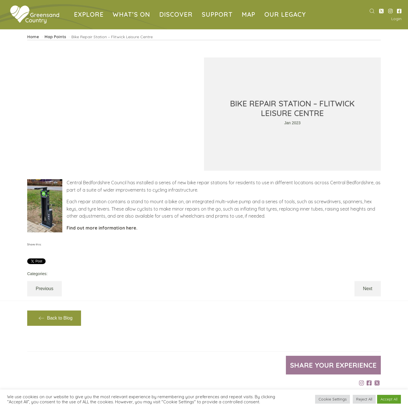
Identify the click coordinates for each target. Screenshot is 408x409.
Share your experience (333, 365)
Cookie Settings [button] (332, 399)
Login (396, 18)
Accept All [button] (389, 399)
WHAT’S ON (132, 15)
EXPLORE (90, 15)
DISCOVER (177, 15)
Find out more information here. (102, 228)
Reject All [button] (364, 399)
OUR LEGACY (286, 15)
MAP (250, 15)
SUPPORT (218, 15)
